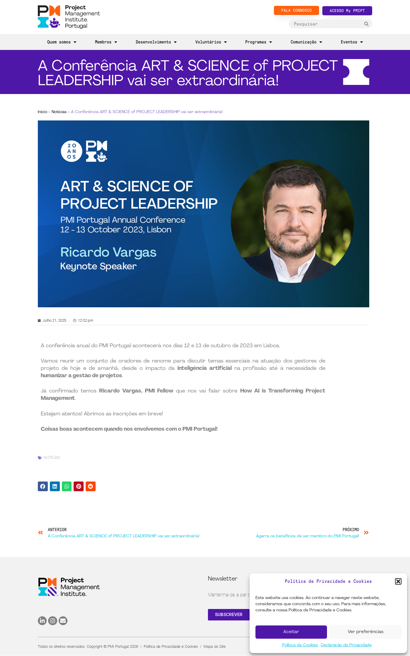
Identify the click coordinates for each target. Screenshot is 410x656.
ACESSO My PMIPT (347, 11)
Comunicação (306, 42)
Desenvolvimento (156, 42)
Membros (106, 42)
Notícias (59, 112)
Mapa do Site (215, 646)
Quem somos (61, 42)
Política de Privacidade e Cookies (171, 646)
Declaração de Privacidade (346, 645)
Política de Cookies (300, 645)
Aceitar (291, 632)
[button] (398, 581)
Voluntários (211, 42)
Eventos (352, 42)
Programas (258, 42)
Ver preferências (365, 632)
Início (42, 112)
